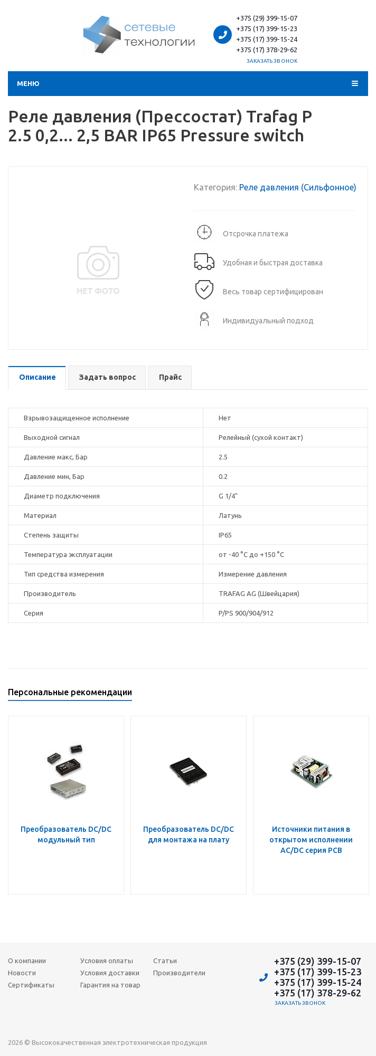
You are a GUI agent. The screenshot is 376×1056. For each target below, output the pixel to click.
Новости (22, 972)
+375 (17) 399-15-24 (266, 39)
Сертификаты (31, 984)
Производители (179, 972)
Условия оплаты (106, 960)
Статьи (165, 960)
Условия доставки (109, 972)
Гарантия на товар (110, 984)
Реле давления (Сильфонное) (297, 187)
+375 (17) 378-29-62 (266, 49)
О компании (27, 960)
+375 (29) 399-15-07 (266, 18)
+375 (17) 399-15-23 (266, 28)
